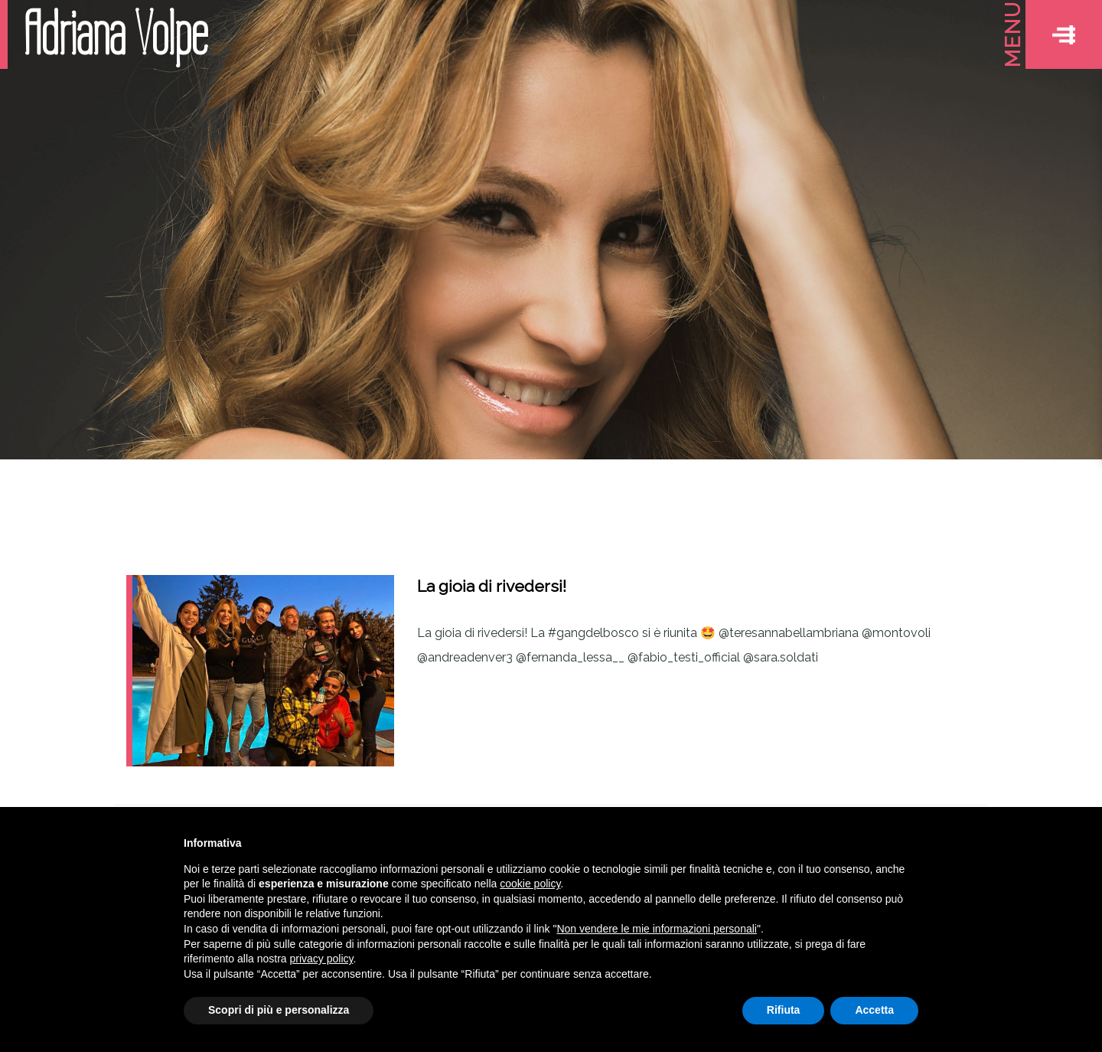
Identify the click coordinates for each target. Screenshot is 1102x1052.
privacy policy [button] (322, 958)
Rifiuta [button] (783, 1010)
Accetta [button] (874, 1010)
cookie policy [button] (530, 883)
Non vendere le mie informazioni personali (656, 929)
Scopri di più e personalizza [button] (278, 1010)
